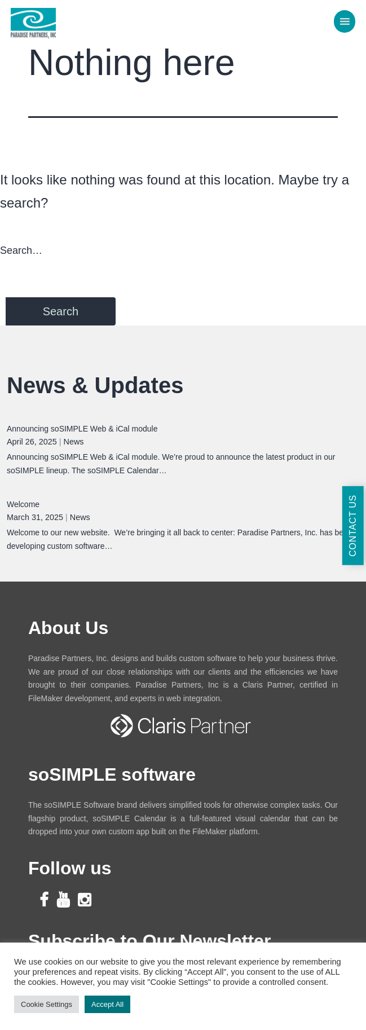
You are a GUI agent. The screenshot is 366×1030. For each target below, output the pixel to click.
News (74, 441)
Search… (21, 250)
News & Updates (95, 385)
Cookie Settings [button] (46, 1004)
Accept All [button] (107, 1004)
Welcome (23, 504)
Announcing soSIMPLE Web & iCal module (82, 428)
